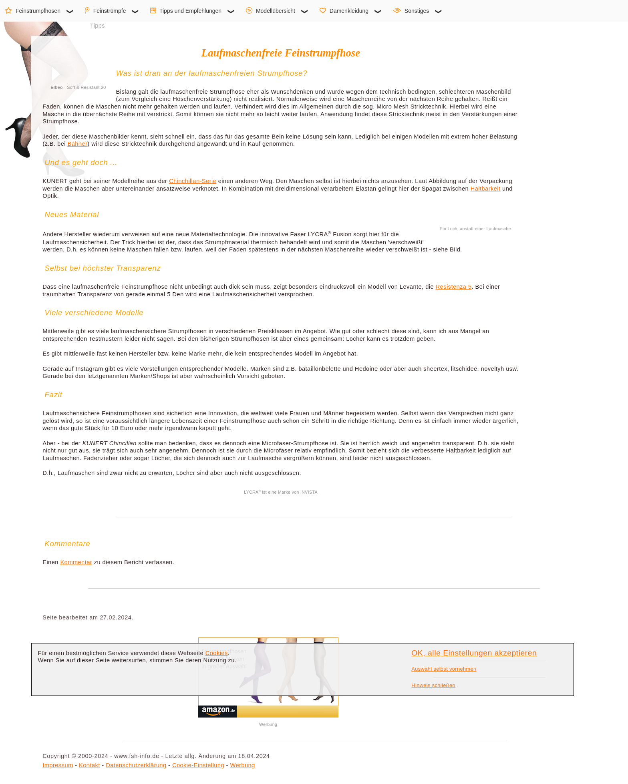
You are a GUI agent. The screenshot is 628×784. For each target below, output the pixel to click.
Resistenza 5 (454, 286)
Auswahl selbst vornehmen (443, 669)
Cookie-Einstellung (198, 765)
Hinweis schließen (433, 685)
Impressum (57, 765)
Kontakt (89, 765)
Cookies (216, 653)
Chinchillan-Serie (192, 181)
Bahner (77, 144)
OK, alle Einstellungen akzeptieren (474, 653)
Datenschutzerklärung (136, 765)
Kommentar (76, 562)
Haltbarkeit (486, 188)
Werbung (242, 765)
